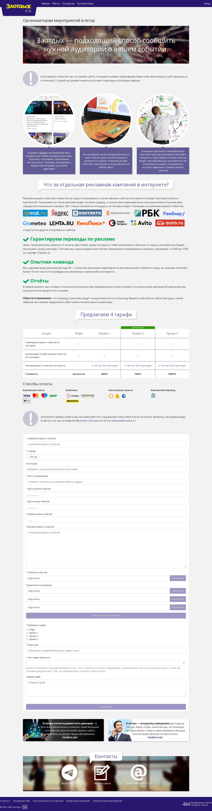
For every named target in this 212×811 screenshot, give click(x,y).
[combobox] (106, 457)
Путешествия (85, 3)
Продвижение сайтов (201, 803)
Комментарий (33, 676)
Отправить (106, 706)
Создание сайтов (199, 805)
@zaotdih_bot (84, 420)
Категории (31, 463)
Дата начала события (38, 488)
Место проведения (37, 476)
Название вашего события (41, 438)
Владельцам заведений (78, 800)
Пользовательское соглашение (48, 800)
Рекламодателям (21, 800)
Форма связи (100, 785)
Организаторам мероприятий (107, 800)
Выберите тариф (36, 625)
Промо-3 (33, 639)
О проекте (5, 800)
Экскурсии (68, 3)
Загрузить (178, 578)
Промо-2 (33, 636)
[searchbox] (41, 457)
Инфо (32, 629)
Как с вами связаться (38, 657)
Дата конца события (37, 501)
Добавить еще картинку (106, 615)
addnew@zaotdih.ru (123, 420)
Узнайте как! (70, 737)
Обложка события (36, 572)
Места (56, 3)
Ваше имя (32, 644)
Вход (207, 3)
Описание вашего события (40, 526)
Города (31, 451)
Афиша (46, 3)
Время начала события (39, 514)
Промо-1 (33, 632)
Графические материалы (39, 585)
